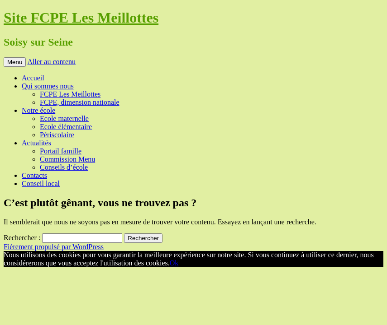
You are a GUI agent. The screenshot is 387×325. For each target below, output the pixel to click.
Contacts (34, 175)
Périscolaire (57, 135)
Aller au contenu (51, 61)
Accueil (33, 78)
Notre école (38, 110)
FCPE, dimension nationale (79, 102)
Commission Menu (67, 159)
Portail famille (60, 151)
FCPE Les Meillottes (70, 94)
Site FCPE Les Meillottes (81, 17)
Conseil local (41, 183)
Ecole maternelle (64, 118)
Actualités (36, 143)
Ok (174, 263)
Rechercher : (22, 237)
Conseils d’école (64, 167)
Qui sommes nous (48, 86)
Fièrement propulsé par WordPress (54, 247)
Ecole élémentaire (66, 126)
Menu (14, 62)
